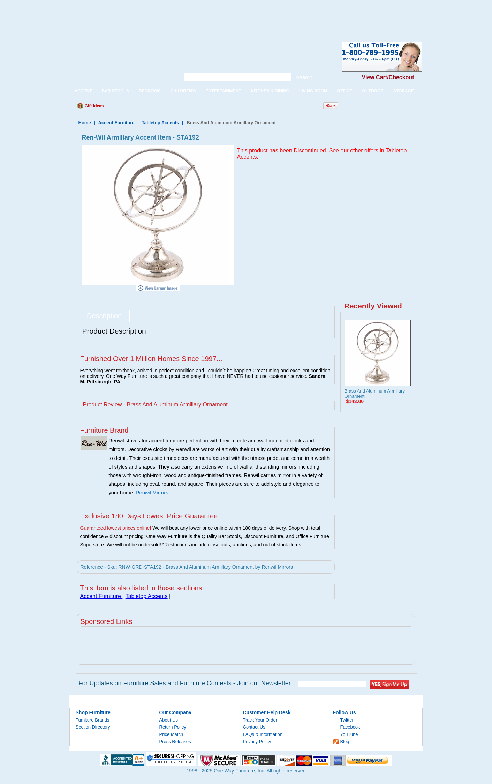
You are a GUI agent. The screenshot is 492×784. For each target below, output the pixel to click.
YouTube (349, 734)
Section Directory (93, 727)
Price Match (171, 734)
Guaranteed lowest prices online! (115, 528)
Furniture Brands (92, 720)
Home (84, 122)
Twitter (347, 720)
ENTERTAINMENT (223, 91)
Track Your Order (260, 720)
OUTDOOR (373, 91)
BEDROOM (150, 91)
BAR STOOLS (115, 91)
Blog (344, 741)
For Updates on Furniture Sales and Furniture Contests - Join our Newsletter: (185, 683)
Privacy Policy (257, 741)
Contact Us (254, 727)
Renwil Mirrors (152, 492)
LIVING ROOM (313, 91)
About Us (168, 720)
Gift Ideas (94, 106)
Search (304, 77)
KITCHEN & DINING (270, 91)
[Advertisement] (127, 15)
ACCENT (83, 91)
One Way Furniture (121, 62)
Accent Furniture (117, 122)
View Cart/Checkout (388, 77)
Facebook (350, 727)
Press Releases (175, 741)
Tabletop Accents (160, 122)
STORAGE (403, 91)
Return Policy (172, 727)
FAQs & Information (262, 734)
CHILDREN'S (183, 91)
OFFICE (345, 91)
